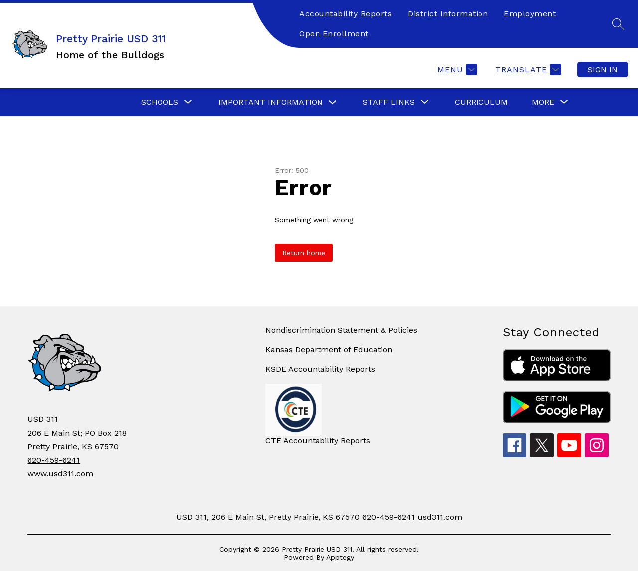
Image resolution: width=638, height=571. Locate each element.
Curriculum (481, 102)
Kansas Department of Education (328, 349)
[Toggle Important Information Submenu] (333, 102)
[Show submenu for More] (543, 102)
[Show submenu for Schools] (159, 102)
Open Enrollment (334, 33)
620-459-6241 (53, 460)
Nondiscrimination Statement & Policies (341, 330)
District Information (448, 13)
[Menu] (456, 69)
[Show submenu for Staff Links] (389, 102)
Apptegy (340, 557)
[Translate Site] (527, 69)
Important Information (270, 102)
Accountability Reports (345, 13)
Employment (530, 13)
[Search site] (618, 24)
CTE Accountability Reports (317, 440)
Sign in (603, 69)
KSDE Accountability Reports (320, 369)
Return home (303, 253)
